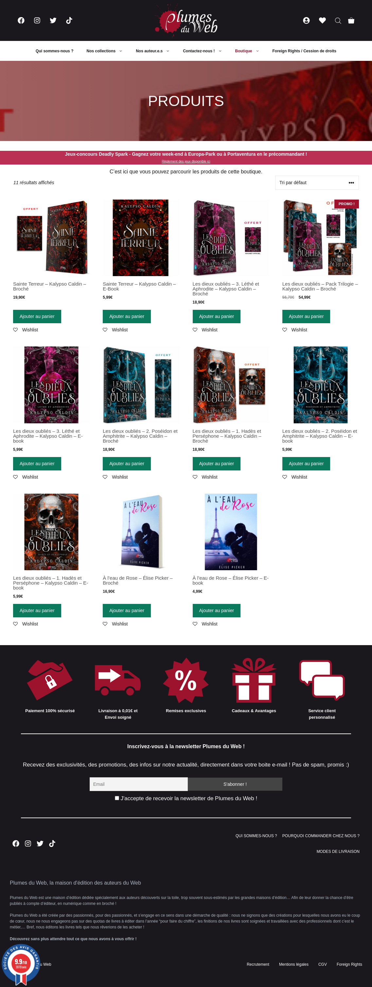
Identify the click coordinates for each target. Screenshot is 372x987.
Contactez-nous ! (205, 51)
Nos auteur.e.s (156, 51)
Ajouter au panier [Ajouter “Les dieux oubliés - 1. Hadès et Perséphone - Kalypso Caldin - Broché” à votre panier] (216, 463)
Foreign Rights (349, 964)
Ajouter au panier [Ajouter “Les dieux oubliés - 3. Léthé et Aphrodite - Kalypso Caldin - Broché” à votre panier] (216, 316)
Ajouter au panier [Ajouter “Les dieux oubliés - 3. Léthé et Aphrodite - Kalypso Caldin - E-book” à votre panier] (37, 463)
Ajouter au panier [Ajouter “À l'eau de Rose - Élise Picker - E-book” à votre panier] (216, 610)
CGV (322, 964)
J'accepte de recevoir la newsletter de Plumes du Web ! (186, 798)
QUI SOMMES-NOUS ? (256, 836)
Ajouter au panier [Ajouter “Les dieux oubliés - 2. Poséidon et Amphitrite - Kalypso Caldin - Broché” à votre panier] (126, 463)
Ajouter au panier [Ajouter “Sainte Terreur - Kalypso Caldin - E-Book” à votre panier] (126, 316)
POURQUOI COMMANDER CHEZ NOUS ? (321, 836)
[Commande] (317, 183)
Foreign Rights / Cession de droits (304, 51)
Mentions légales (294, 964)
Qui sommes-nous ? (54, 51)
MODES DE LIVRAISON (338, 851)
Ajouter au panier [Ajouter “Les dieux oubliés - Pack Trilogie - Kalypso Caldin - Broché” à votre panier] (306, 316)
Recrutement (258, 964)
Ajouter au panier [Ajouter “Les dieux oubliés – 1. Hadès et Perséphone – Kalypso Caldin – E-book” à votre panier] (37, 610)
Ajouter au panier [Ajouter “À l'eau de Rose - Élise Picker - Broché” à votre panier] (126, 610)
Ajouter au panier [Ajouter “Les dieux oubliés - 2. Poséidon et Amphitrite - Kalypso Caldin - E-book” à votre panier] (306, 463)
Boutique (250, 51)
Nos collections (107, 51)
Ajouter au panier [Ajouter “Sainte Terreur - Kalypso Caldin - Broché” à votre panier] (37, 316)
